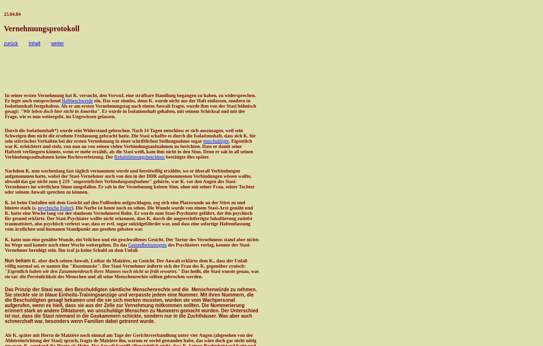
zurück (11, 43)
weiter (57, 43)
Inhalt (34, 43)
